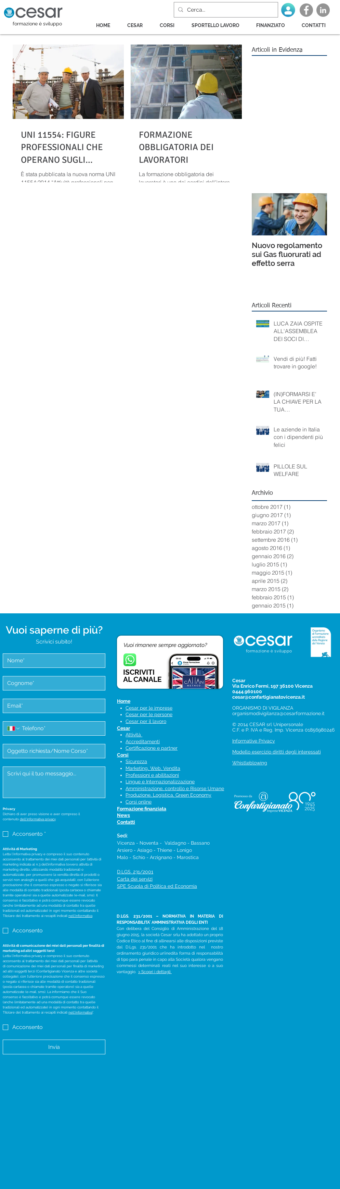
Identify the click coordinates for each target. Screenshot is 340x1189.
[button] (170, 25)
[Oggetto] (52, 751)
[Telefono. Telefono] (61, 728)
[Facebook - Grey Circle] (306, 10)
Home (123, 701)
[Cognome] (52, 683)
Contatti (126, 822)
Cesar (123, 728)
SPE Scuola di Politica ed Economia (157, 886)
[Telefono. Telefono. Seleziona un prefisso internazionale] (13, 728)
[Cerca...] (225, 9)
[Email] (52, 706)
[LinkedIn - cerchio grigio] (323, 10)
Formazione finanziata (141, 808)
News (123, 815)
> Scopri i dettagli (155, 971)
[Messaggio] (54, 782)
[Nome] (52, 660)
